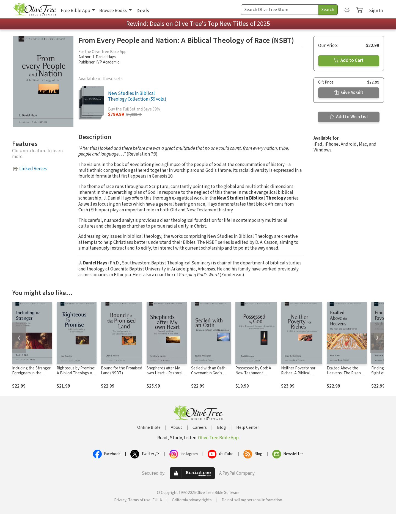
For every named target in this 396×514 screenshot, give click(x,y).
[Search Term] (279, 9)
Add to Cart (349, 60)
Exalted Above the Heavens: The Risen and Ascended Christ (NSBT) (344, 376)
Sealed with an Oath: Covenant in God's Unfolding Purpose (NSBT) (208, 376)
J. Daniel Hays (104, 57)
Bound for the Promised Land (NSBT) (121, 370)
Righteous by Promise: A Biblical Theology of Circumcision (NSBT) (76, 373)
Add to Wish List (348, 117)
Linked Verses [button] (33, 168)
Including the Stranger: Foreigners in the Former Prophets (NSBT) (31, 376)
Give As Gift (348, 92)
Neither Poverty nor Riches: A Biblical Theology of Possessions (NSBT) (298, 376)
